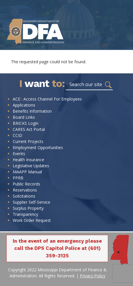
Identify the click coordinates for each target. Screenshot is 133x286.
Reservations (25, 190)
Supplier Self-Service (31, 202)
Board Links (24, 117)
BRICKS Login (25, 123)
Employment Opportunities (38, 147)
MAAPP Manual (27, 171)
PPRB (18, 178)
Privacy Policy (92, 275)
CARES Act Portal (29, 129)
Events (19, 153)
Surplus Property (28, 208)
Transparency (25, 214)
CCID (17, 135)
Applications (24, 105)
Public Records (26, 184)
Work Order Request (32, 220)
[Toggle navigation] (125, 44)
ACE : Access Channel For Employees (47, 99)
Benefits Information (32, 111)
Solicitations (24, 196)
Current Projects (28, 141)
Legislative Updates (31, 165)
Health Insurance (28, 159)
